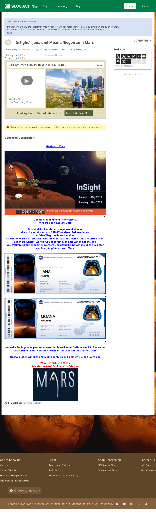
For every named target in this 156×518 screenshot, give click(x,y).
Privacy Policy (106, 503)
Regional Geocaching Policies (14, 480)
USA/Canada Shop (107, 465)
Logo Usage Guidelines (60, 465)
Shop (78, 6)
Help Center (146, 465)
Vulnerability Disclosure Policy (63, 475)
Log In (145, 6)
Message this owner (49, 49)
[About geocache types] (8, 42)
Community (61, 6)
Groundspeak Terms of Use (85, 503)
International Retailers (109, 470)
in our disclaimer (93, 127)
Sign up (129, 6)
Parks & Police (56, 470)
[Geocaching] (21, 6)
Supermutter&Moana (23, 49)
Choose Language (24, 490)
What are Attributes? (124, 66)
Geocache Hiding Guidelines (13, 475)
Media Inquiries (148, 470)
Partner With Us (8, 470)
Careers (4, 465)
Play (44, 6)
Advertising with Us (132, 74)
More (9, 32)
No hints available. (32, 402)
